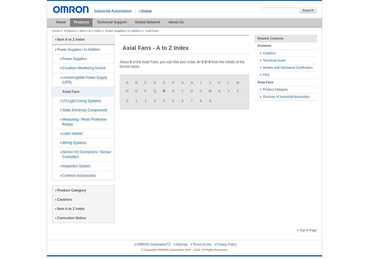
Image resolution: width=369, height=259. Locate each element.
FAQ (264, 74)
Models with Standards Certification (286, 67)
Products (81, 22)
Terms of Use (201, 244)
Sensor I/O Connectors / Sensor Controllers (86, 154)
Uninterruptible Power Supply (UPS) (84, 80)
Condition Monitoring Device (83, 68)
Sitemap (180, 244)
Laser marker (72, 134)
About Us (176, 22)
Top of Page (307, 230)
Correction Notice (70, 218)
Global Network (147, 22)
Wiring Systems (73, 143)
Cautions (268, 53)
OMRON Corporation (153, 244)
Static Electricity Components (84, 110)
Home (61, 22)
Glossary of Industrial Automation (285, 96)
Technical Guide (272, 60)
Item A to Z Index (90, 30)
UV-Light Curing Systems (81, 101)
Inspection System (76, 166)
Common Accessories (78, 176)
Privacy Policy (226, 244)
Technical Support (112, 22)
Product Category (274, 89)
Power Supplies (73, 59)
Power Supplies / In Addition (123, 30)
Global (145, 11)
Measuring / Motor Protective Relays (83, 121)
